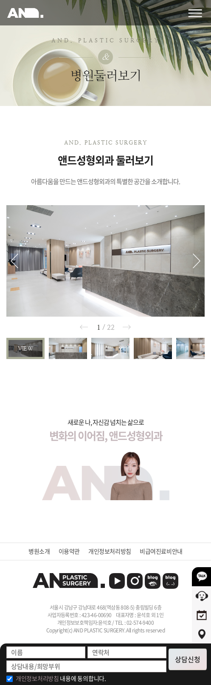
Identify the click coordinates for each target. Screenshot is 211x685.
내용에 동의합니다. (61, 678)
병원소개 (39, 551)
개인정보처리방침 (109, 551)
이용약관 (69, 551)
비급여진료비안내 (161, 551)
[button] (14, 260)
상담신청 (187, 659)
